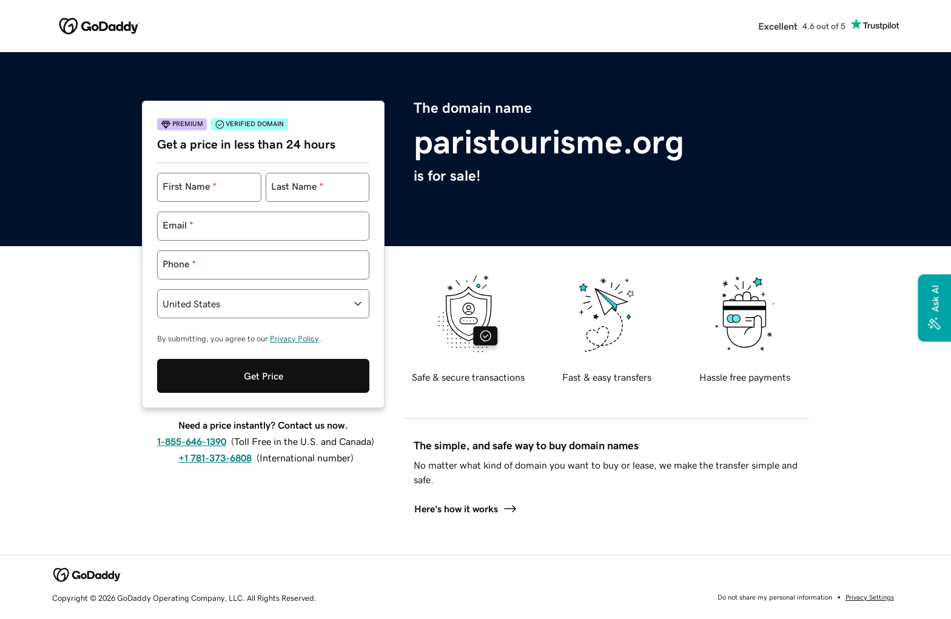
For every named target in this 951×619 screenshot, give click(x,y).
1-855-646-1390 (191, 441)
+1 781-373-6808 (215, 458)
